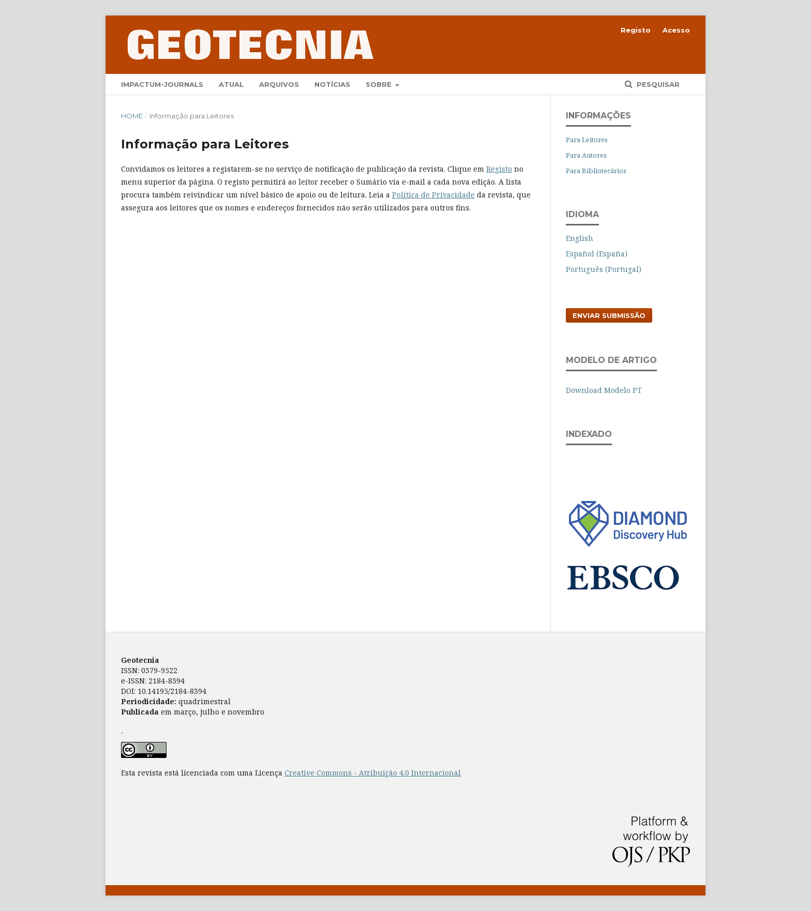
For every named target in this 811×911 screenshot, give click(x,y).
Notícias (332, 84)
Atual (231, 84)
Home (132, 116)
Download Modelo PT (604, 390)
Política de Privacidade (433, 195)
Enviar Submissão (609, 315)
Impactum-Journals (162, 84)
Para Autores (586, 155)
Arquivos (279, 84)
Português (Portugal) (603, 269)
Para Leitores (587, 139)
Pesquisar (657, 84)
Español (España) (596, 254)
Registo (636, 30)
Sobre (380, 84)
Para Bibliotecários (596, 170)
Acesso (676, 30)
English (579, 238)
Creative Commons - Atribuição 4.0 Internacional (372, 773)
